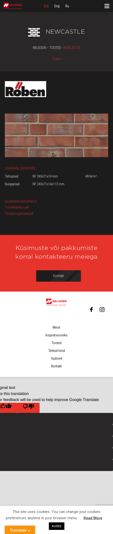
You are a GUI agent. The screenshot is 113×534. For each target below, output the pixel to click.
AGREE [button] (56, 526)
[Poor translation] (28, 408)
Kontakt (56, 366)
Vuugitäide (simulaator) (21, 201)
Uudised (56, 358)
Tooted (56, 343)
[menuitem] (46, 6)
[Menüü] (107, 6)
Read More (93, 518)
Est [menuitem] (46, 6)
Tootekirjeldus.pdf (17, 207)
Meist (56, 327)
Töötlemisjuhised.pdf (19, 214)
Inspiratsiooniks (56, 335)
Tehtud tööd (56, 351)
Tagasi (56, 59)
